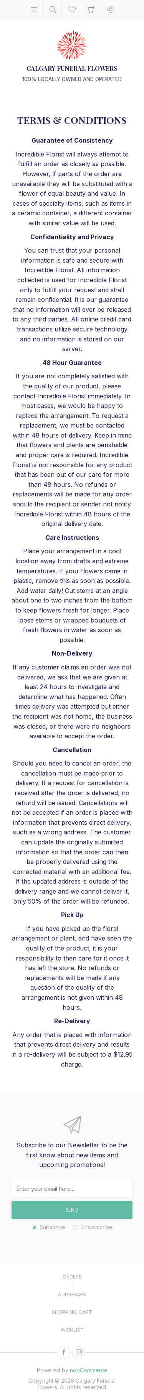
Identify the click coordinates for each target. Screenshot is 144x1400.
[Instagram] (78, 1352)
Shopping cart (91, 9)
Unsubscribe (97, 1227)
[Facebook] (63, 1352)
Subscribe (52, 1227)
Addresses (72, 1294)
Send (72, 1210)
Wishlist (72, 1330)
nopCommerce (89, 1370)
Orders (72, 1276)
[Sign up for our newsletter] (72, 1189)
